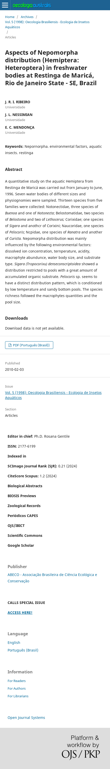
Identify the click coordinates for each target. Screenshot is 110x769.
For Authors (17, 688)
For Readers (17, 680)
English (14, 642)
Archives (27, 16)
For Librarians (18, 696)
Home (9, 16)
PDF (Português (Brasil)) (31, 345)
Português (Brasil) (23, 650)
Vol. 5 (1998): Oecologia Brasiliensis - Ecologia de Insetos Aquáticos (47, 24)
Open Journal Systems (26, 717)
